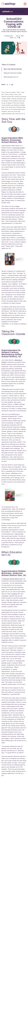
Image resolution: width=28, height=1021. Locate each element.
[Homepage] (8, 3)
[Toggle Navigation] (25, 4)
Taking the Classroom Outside (13, 73)
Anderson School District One (12, 579)
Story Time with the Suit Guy (13, 69)
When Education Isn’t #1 (11, 77)
